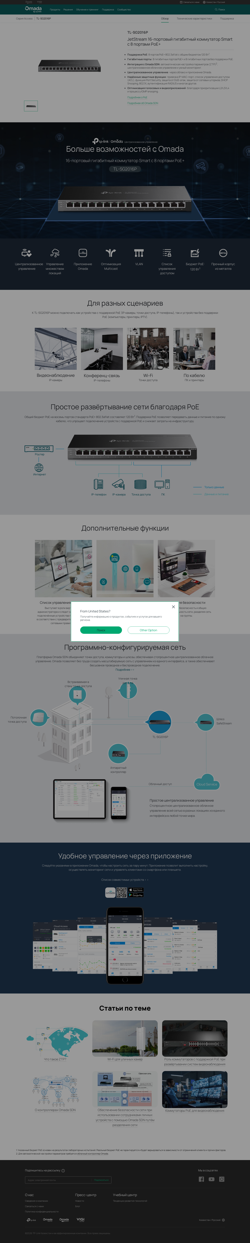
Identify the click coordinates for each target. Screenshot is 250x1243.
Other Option (148, 630)
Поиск (101, 630)
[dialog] (125, 621)
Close (173, 606)
